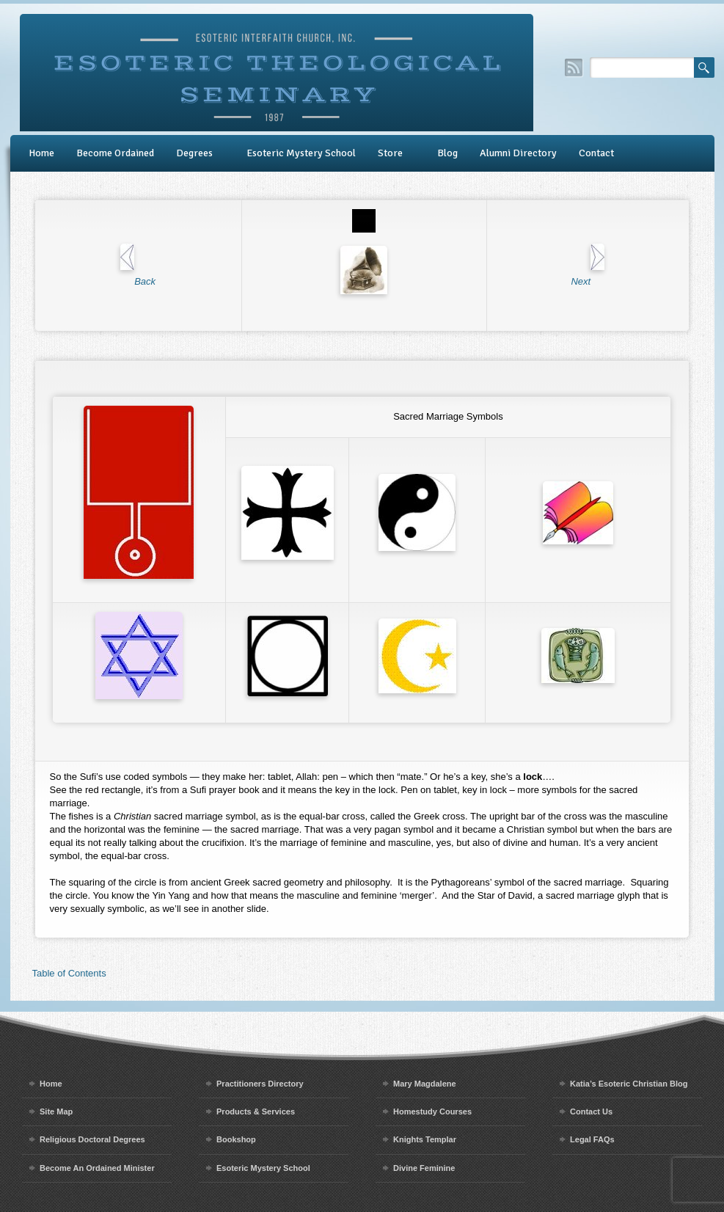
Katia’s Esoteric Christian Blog (628, 1083)
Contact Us (591, 1111)
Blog (447, 153)
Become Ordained (115, 153)
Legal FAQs (592, 1139)
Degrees (194, 153)
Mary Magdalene (424, 1083)
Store (390, 153)
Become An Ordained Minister (97, 1168)
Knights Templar (424, 1139)
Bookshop (236, 1139)
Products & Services (255, 1111)
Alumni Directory (518, 153)
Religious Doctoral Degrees (92, 1139)
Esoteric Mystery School (301, 153)
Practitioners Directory (260, 1083)
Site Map (56, 1111)
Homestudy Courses (432, 1111)
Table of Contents (69, 973)
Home (41, 153)
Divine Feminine (424, 1168)
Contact (596, 153)
